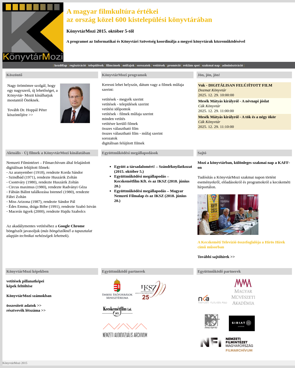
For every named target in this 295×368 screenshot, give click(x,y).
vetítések (159, 65)
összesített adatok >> (23, 305)
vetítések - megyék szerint (123, 99)
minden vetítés (113, 118)
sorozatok (144, 65)
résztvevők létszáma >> (26, 310)
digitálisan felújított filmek (123, 143)
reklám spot (191, 65)
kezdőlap (61, 65)
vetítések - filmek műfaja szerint (127, 113)
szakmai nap (211, 65)
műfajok (128, 65)
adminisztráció (232, 65)
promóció (174, 65)
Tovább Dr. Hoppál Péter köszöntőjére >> (27, 112)
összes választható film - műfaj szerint (132, 133)
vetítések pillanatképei (25, 281)
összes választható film (120, 128)
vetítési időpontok (116, 109)
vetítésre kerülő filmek (120, 123)
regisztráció (77, 65)
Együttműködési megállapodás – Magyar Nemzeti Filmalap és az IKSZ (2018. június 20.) (150, 196)
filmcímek (113, 65)
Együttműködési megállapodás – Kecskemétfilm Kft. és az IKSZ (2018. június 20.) (152, 181)
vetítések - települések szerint (125, 104)
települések (96, 65)
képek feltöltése (19, 286)
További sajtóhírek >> (216, 256)
